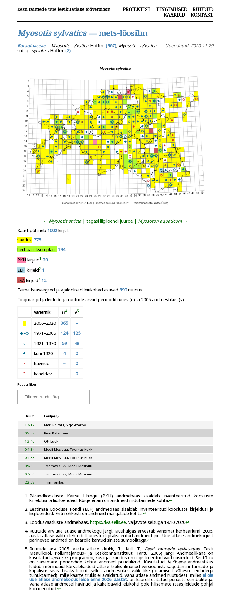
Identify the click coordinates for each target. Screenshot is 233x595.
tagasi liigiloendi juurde (109, 221)
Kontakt (202, 15)
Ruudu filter (27, 384)
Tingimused (171, 9)
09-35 (30, 466)
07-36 (30, 474)
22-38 (30, 482)
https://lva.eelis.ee (108, 522)
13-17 (30, 425)
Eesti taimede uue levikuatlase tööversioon (63, 9)
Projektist (136, 9)
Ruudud (203, 9)
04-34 (30, 449)
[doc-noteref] (40, 260)
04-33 (30, 457)
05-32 (30, 433)
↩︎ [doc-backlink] (171, 500)
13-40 (30, 441)
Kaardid (174, 15)
